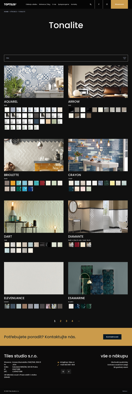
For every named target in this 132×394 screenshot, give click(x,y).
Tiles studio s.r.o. (14, 391)
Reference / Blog (44, 4)
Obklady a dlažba (31, 4)
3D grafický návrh (121, 367)
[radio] (7, 109)
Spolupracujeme (63, 4)
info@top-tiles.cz (67, 362)
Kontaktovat (112, 337)
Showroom (119, 4)
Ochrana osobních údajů (117, 365)
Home (6, 12)
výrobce (13, 12)
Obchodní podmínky (119, 362)
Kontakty (74, 4)
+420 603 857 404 (67, 365)
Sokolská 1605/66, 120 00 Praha (25, 367)
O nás (54, 4)
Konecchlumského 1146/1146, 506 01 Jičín (26, 363)
